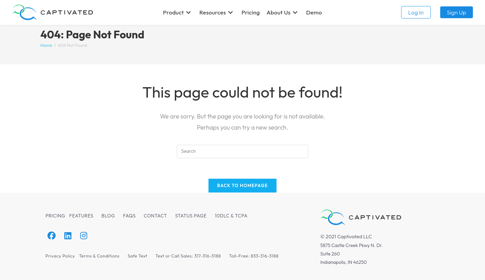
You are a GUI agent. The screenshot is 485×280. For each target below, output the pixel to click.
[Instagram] (83, 236)
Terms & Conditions (99, 255)
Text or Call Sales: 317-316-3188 (188, 255)
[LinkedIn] (67, 236)
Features (81, 216)
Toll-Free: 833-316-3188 (254, 255)
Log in (416, 12)
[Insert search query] (242, 151)
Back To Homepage (242, 185)
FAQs (129, 216)
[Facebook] (51, 236)
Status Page (191, 216)
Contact (155, 216)
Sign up (456, 12)
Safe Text (137, 255)
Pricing (55, 216)
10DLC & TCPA (231, 216)
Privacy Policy (60, 255)
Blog (108, 216)
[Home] (46, 45)
